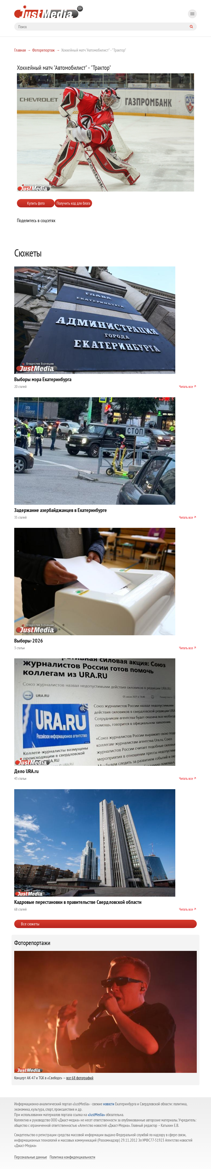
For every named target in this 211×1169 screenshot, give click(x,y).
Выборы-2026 (28, 640)
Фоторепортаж (43, 50)
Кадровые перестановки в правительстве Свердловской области (77, 902)
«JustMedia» (96, 1114)
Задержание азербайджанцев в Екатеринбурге (60, 510)
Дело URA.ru (26, 771)
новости (108, 1103)
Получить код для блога (73, 203)
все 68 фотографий (79, 1077)
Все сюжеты (30, 923)
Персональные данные (30, 1156)
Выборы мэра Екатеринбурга (42, 379)
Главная (20, 50)
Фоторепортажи (32, 943)
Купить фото (36, 203)
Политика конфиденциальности (72, 1156)
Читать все (186, 386)
